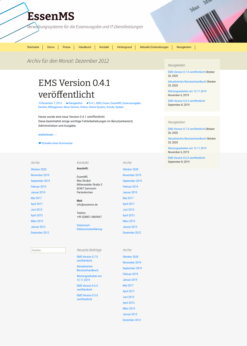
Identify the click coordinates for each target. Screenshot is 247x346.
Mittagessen (55, 107)
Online (83, 107)
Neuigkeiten (184, 47)
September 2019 (40, 180)
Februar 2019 (38, 186)
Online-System (97, 107)
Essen (106, 103)
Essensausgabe (131, 103)
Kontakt (104, 47)
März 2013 (37, 221)
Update (119, 107)
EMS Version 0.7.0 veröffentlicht (186, 71)
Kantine (42, 107)
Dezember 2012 (40, 232)
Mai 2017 (36, 198)
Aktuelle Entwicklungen (154, 47)
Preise (67, 47)
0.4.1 (92, 103)
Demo (51, 47)
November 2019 (40, 175)
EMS (98, 103)
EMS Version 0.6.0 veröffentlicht (186, 100)
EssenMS (115, 103)
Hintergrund (124, 47)
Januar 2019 (38, 192)
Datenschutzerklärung (89, 229)
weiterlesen (47, 134)
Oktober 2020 (39, 169)
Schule (110, 107)
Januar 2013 (38, 226)
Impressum (83, 225)
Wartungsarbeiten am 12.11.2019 (187, 91)
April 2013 (37, 215)
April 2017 (37, 203)
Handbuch (85, 47)
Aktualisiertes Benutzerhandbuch (187, 81)
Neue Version (71, 107)
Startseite (33, 47)
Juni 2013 (36, 209)
